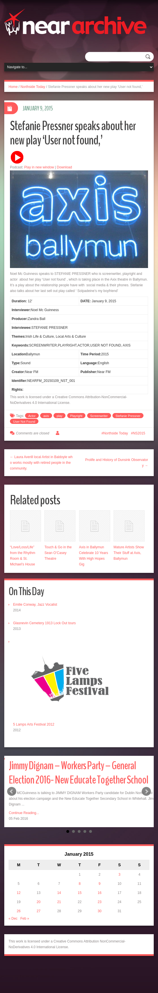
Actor (32, 416)
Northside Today (32, 87)
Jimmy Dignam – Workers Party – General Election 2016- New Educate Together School (78, 772)
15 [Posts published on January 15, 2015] (79, 893)
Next (146, 791)
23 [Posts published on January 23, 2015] (99, 902)
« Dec (13, 919)
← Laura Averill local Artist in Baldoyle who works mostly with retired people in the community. (41, 462)
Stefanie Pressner (128, 416)
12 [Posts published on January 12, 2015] (18, 893)
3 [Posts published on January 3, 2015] (119, 875)
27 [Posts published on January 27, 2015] (38, 911)
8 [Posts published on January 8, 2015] (80, 884)
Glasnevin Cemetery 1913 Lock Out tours (44, 623)
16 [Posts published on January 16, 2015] (99, 893)
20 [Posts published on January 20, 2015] (38, 902)
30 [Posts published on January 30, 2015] (99, 911)
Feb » (24, 919)
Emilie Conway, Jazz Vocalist (35, 605)
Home (13, 87)
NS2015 (139, 433)
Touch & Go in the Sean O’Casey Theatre (57, 553)
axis (46, 416)
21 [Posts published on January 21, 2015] (59, 902)
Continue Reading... (24, 813)
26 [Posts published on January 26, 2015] (18, 911)
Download (64, 167)
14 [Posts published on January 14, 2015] (59, 893)
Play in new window (39, 167)
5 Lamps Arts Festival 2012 (33, 724)
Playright (76, 416)
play (59, 416)
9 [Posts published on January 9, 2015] (99, 884)
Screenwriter (99, 416)
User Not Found (24, 421)
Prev (11, 791)
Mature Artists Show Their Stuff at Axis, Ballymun (129, 553)
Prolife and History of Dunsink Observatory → (116, 463)
